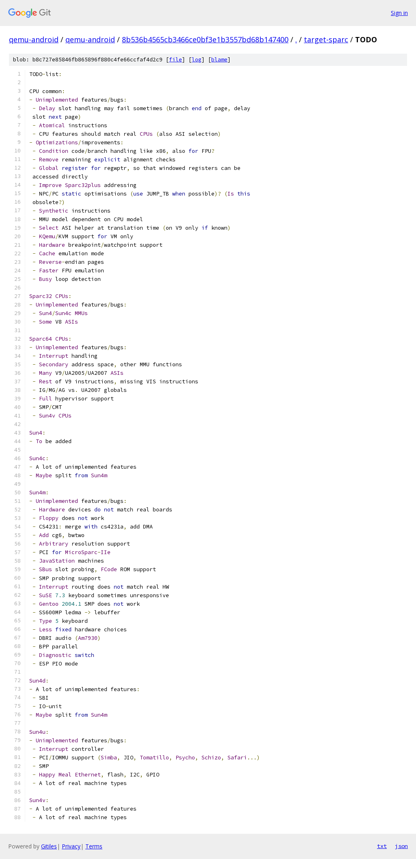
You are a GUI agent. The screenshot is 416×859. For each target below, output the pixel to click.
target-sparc (326, 39)
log (197, 59)
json (401, 846)
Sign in (399, 13)
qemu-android (33, 39)
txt (382, 846)
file (175, 59)
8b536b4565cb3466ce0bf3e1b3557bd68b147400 (205, 39)
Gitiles (49, 846)
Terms (93, 846)
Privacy (71, 846)
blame (219, 59)
